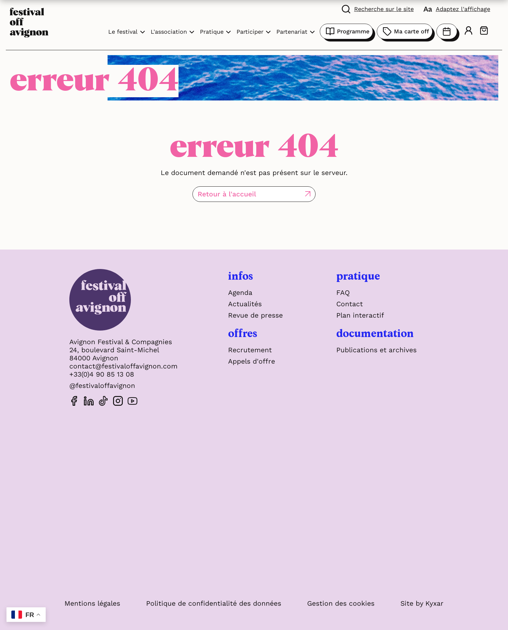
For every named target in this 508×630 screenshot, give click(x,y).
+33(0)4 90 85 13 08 (101, 374)
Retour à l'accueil (227, 194)
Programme (346, 31)
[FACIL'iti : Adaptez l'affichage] (456, 8)
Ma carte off (404, 31)
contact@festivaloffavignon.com (123, 366)
